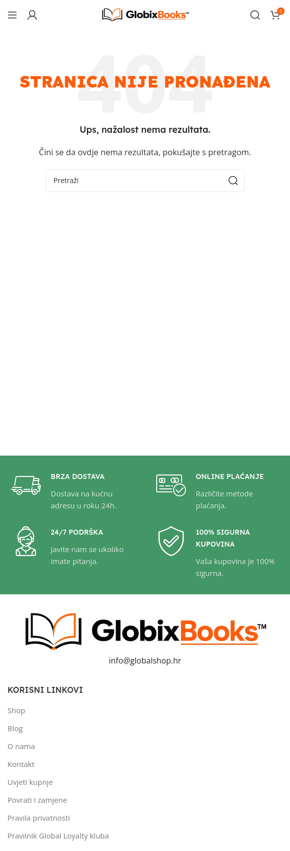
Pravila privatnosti (38, 818)
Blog (15, 728)
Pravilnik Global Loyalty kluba (58, 836)
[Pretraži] (255, 15)
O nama (21, 746)
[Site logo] (145, 14)
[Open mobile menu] (12, 15)
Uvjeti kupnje (30, 782)
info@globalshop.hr (145, 660)
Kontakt (20, 764)
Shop (16, 710)
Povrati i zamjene (37, 800)
